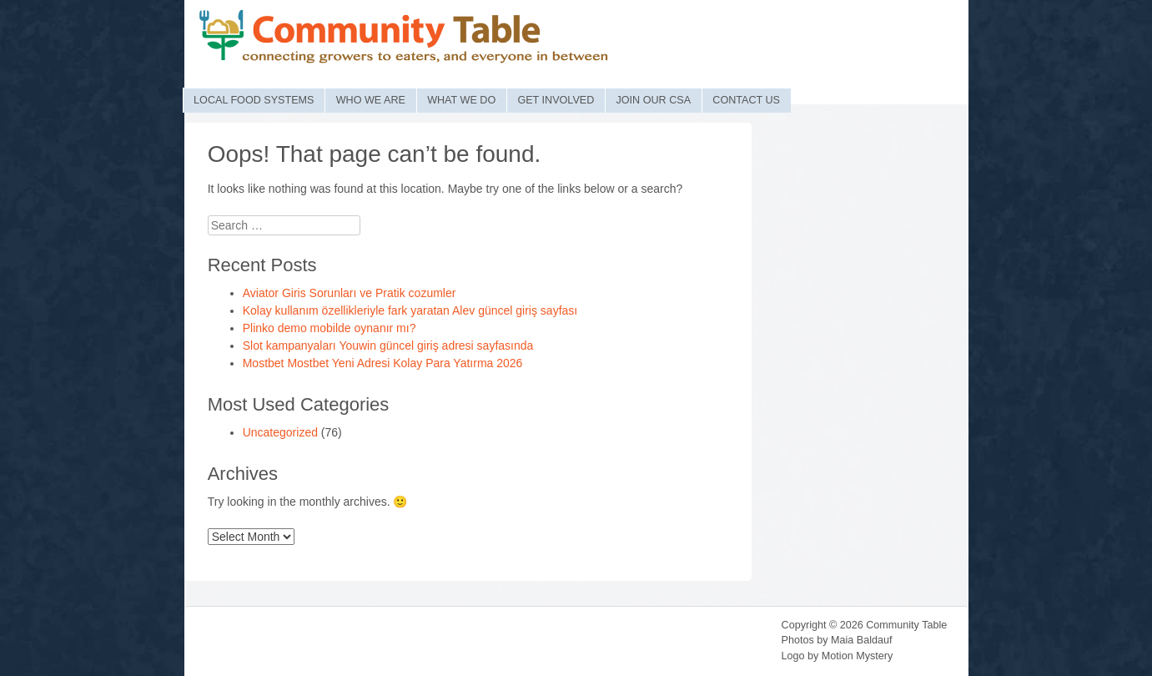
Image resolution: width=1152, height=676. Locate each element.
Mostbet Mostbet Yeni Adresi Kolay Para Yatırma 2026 (383, 363)
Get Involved (555, 100)
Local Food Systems (254, 100)
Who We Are (370, 100)
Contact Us (746, 100)
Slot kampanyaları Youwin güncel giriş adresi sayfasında (388, 345)
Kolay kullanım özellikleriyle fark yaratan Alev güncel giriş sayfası (410, 310)
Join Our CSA (654, 100)
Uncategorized (280, 432)
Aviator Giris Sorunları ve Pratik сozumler (349, 293)
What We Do (461, 100)
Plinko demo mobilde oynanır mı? (329, 328)
